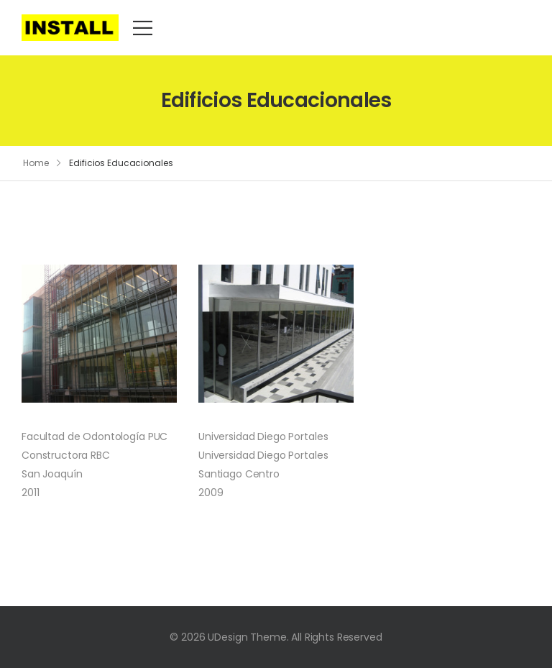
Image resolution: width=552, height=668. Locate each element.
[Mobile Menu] (142, 27)
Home (36, 163)
